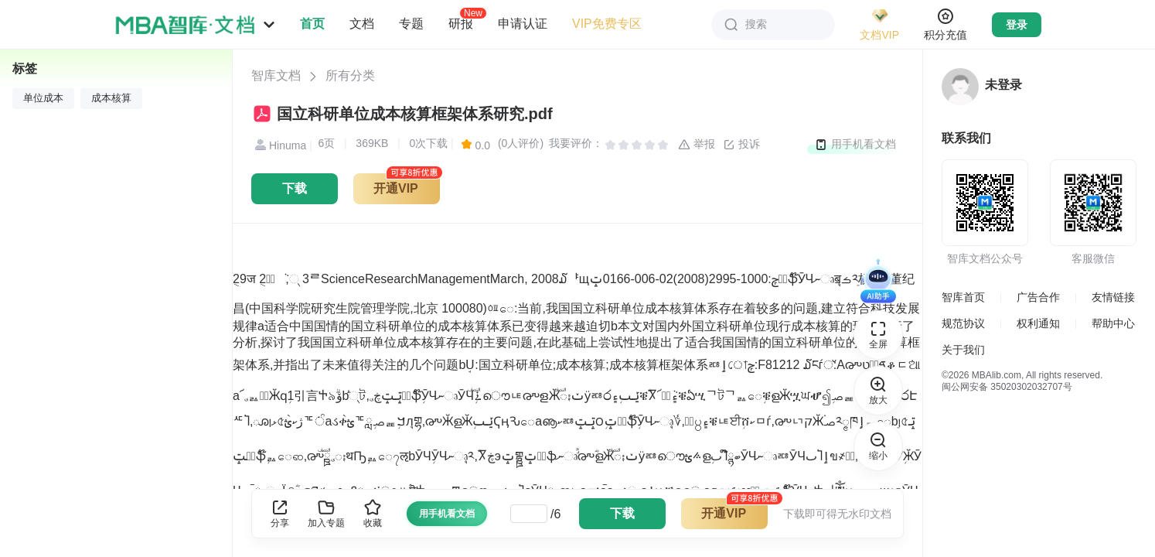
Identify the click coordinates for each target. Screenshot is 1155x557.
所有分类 (350, 75)
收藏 (372, 513)
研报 (460, 23)
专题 (411, 23)
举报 (696, 144)
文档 (361, 23)
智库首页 (963, 297)
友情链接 (1113, 297)
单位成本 (43, 98)
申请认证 (522, 23)
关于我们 (963, 349)
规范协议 (963, 323)
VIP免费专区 (607, 23)
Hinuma (278, 145)
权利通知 (1038, 323)
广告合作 (1038, 297)
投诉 (741, 144)
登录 (1016, 25)
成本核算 (111, 98)
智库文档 (276, 75)
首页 (312, 23)
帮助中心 (1113, 323)
